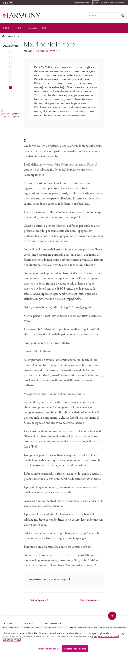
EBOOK (5, 28)
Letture (11, 36)
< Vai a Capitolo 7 (38, 600)
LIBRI (18, 28)
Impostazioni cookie (49, 648)
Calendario (33, 28)
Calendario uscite (53, 627)
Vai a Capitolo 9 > (90, 600)
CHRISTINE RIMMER (44, 51)
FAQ (44, 28)
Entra (95, 3)
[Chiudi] (122, 633)
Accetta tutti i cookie (75, 648)
